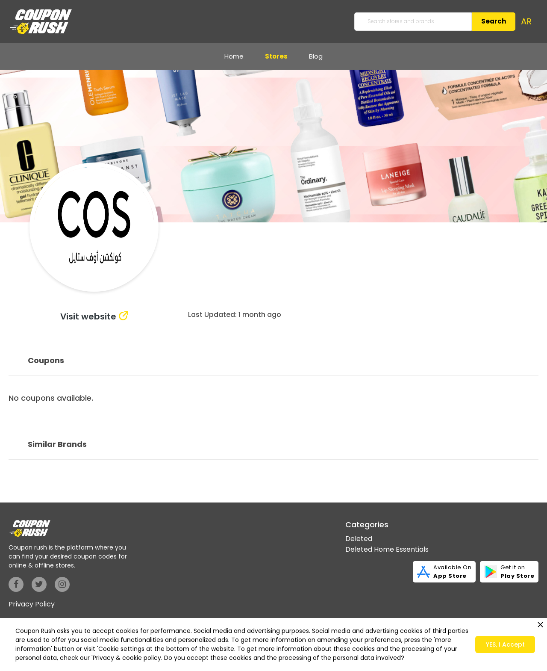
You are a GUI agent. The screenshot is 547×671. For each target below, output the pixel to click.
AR (526, 21)
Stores (276, 56)
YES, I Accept (505, 644)
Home (234, 56)
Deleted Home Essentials (387, 549)
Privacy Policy (32, 604)
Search (493, 21)
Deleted (358, 539)
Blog (316, 56)
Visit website (88, 316)
